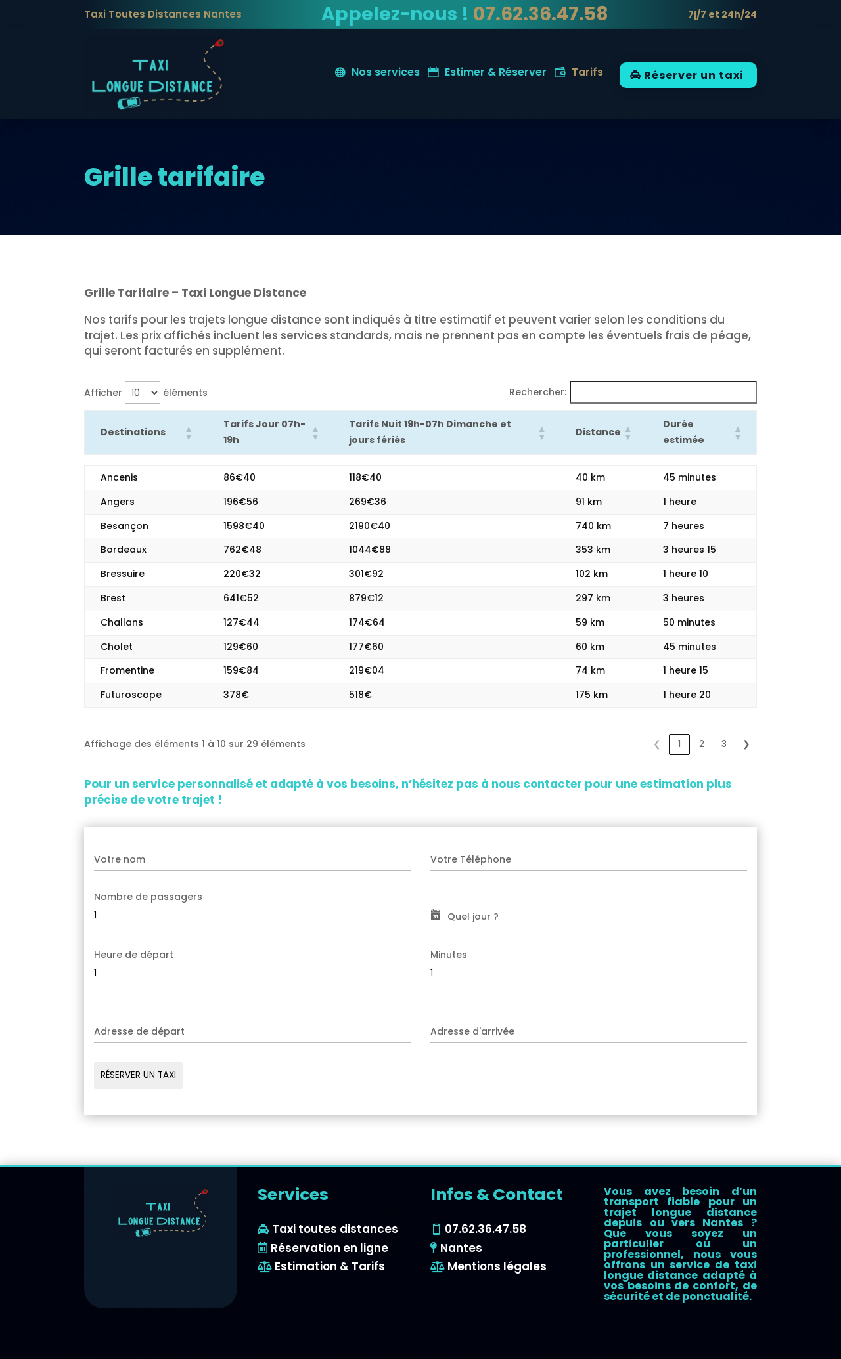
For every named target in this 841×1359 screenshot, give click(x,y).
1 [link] (679, 743)
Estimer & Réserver (496, 73)
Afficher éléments (146, 392)
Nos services (386, 73)
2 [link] (701, 743)
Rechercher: (537, 392)
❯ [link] (746, 743)
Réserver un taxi (694, 75)
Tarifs (587, 73)
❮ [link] (657, 743)
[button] (188, 433)
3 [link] (724, 743)
